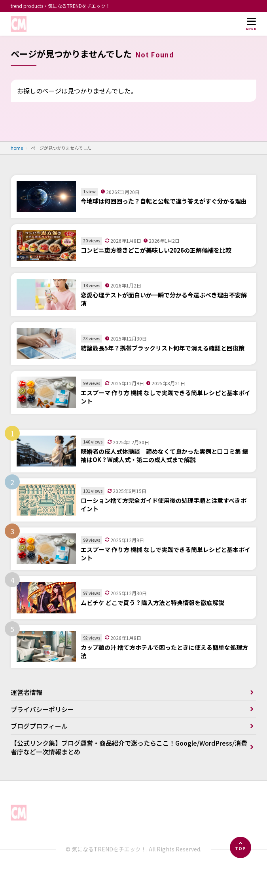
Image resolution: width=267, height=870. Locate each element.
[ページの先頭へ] (240, 847)
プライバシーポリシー (42, 709)
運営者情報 (26, 692)
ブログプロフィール (39, 726)
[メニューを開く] (251, 24)
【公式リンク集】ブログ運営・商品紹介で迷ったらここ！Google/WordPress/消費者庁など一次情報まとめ (129, 747)
